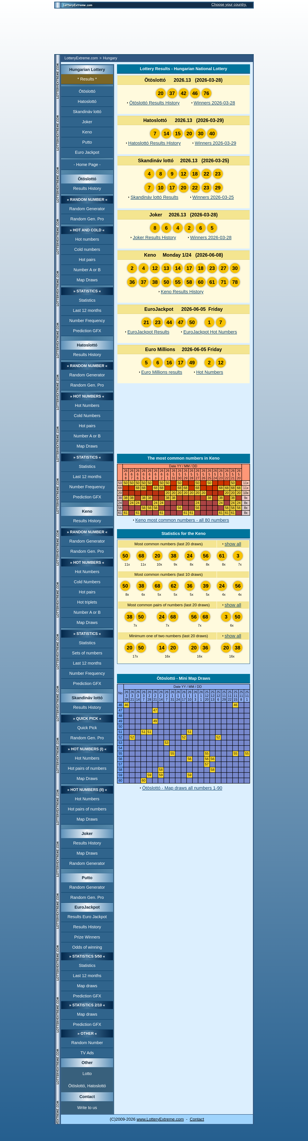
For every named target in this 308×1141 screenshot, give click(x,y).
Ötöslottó (87, 91)
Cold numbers (87, 249)
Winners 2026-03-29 (215, 143)
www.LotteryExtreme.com (160, 1119)
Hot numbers (87, 239)
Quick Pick (87, 727)
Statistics (87, 300)
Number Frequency (87, 320)
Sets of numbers (87, 653)
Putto (87, 142)
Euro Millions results (161, 372)
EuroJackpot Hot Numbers (210, 331)
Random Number (87, 1042)
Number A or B (87, 269)
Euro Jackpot (87, 152)
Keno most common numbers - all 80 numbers (182, 520)
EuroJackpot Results (148, 331)
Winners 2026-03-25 (213, 197)
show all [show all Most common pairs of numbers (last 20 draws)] (233, 605)
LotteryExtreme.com (81, 58)
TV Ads (87, 1053)
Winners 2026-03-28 (214, 102)
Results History (87, 188)
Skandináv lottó (87, 111)
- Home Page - (87, 164)
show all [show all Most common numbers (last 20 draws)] (233, 544)
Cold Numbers (87, 415)
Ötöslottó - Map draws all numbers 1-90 (182, 788)
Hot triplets (87, 602)
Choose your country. (229, 4)
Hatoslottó (87, 101)
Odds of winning (87, 947)
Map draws (87, 986)
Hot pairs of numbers (87, 768)
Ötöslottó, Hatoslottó (87, 1086)
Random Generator (87, 208)
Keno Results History (182, 291)
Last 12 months (87, 310)
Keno (87, 132)
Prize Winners (87, 937)
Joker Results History (154, 237)
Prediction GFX (87, 330)
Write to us (87, 1107)
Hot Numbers (87, 405)
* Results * (87, 79)
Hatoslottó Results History (154, 143)
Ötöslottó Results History (154, 102)
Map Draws (87, 280)
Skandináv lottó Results (154, 197)
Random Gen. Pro (87, 219)
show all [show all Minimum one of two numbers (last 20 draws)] (233, 635)
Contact (197, 1119)
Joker (87, 122)
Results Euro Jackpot (87, 916)
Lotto (87, 1073)
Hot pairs (87, 259)
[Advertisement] (154, 31)
